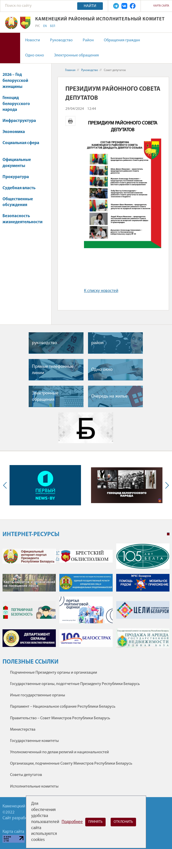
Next (166, 485)
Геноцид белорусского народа (16, 104)
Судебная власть (19, 188)
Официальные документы (17, 163)
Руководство (61, 40)
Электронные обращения (76, 55)
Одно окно (34, 55)
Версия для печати (70, 121)
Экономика (16, 132)
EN (45, 26)
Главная (70, 70)
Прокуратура (18, 177)
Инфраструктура (22, 121)
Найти (90, 6)
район (97, 343)
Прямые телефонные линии (52, 369)
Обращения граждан (122, 40)
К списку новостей (101, 291)
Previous (6, 485)
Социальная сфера (21, 145)
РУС (37, 26)
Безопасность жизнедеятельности (22, 221)
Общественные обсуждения (18, 202)
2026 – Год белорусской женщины (15, 81)
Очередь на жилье (109, 396)
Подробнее (72, 822)
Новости (32, 40)
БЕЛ (52, 26)
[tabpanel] (86, 598)
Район (88, 40)
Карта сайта (161, 6)
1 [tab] (168, 534)
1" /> (29, 556)
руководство (44, 343)
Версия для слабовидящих (10, 48)
